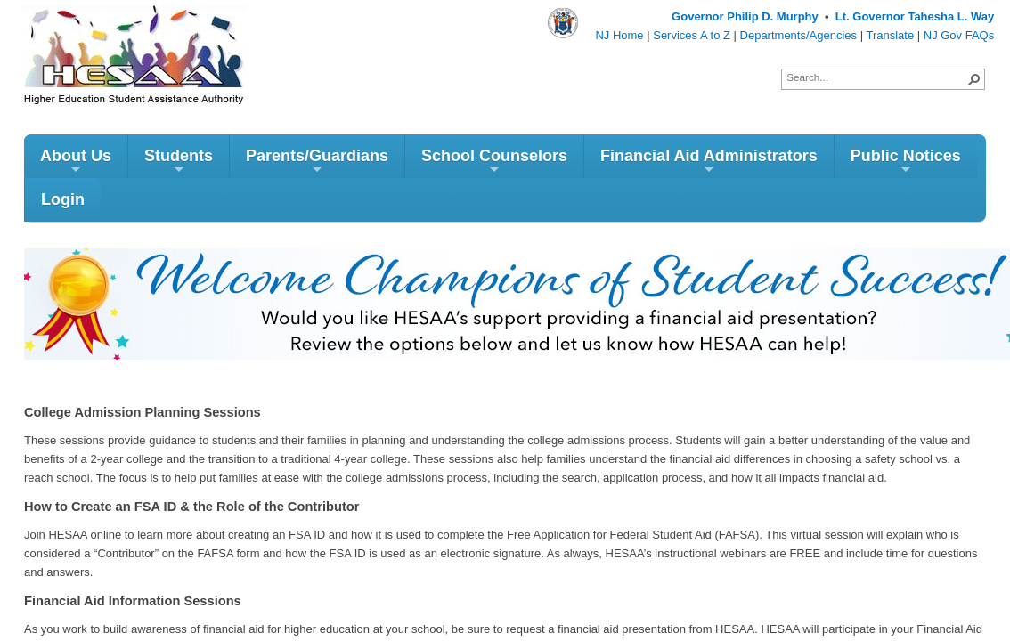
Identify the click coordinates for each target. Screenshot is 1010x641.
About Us (75, 161)
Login (63, 199)
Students (178, 161)
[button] (974, 79)
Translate (890, 35)
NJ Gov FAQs (959, 35)
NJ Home (619, 35)
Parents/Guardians (317, 161)
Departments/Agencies (799, 35)
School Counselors (494, 161)
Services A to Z (691, 35)
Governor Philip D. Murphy (745, 16)
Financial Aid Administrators (709, 161)
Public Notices (906, 161)
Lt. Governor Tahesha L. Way (914, 16)
